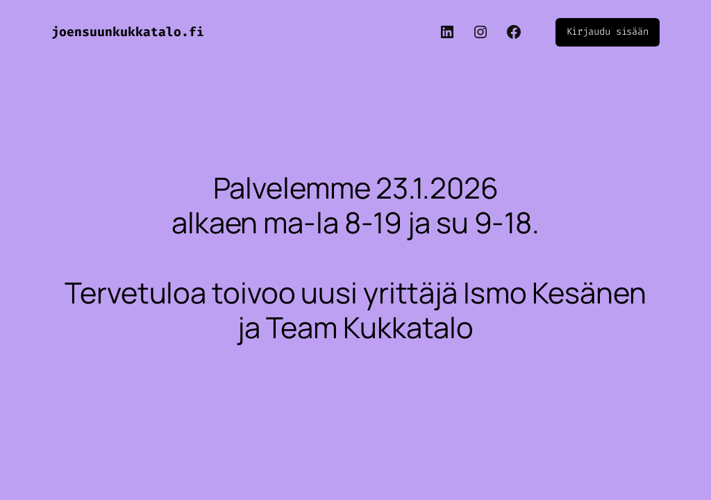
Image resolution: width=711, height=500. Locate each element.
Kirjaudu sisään (608, 31)
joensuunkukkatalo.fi (127, 32)
